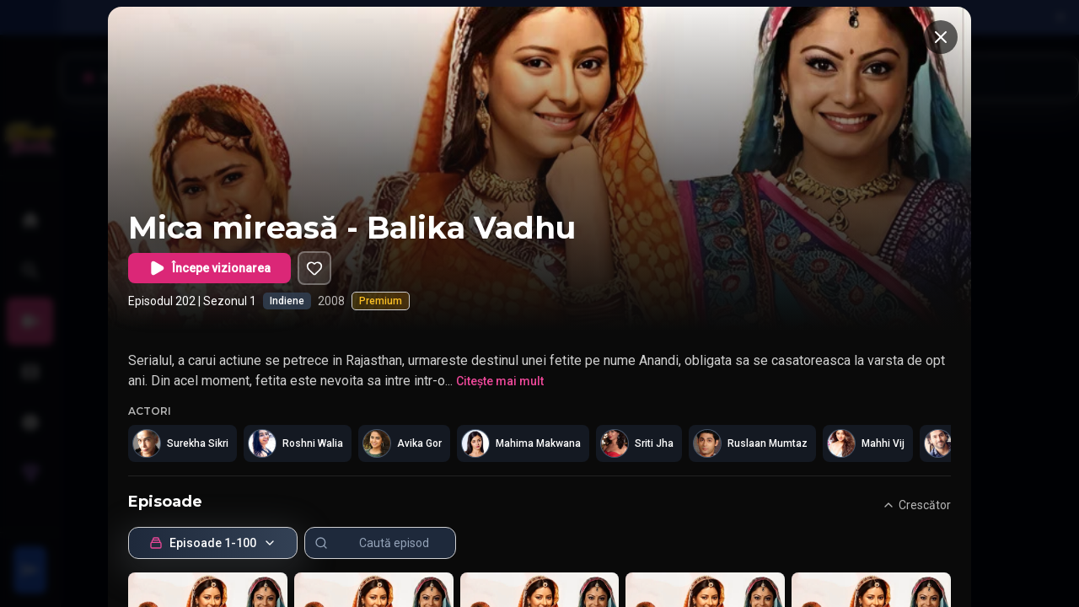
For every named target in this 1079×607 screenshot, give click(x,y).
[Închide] (941, 37)
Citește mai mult (500, 381)
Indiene (287, 301)
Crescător (916, 505)
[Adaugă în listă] (314, 268)
